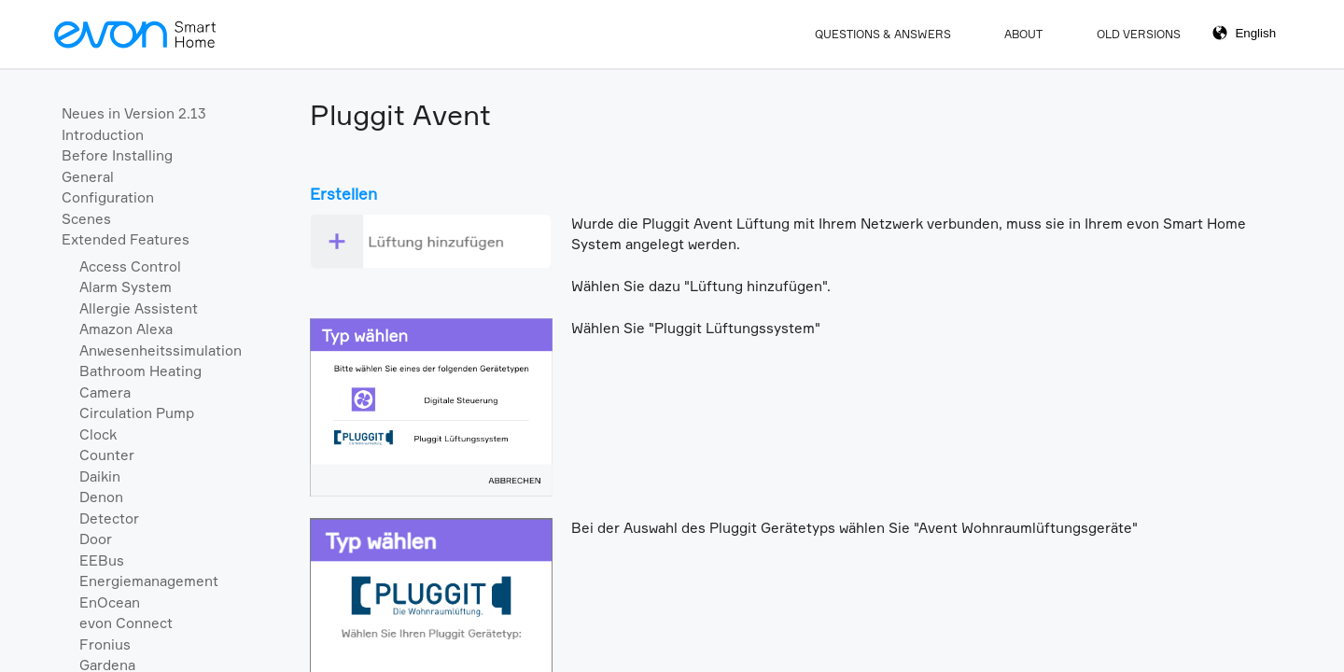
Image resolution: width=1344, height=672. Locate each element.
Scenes (86, 219)
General (88, 177)
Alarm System (125, 287)
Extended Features (125, 239)
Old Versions (1139, 34)
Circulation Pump (136, 413)
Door (95, 539)
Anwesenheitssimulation (160, 350)
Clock (98, 434)
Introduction (103, 135)
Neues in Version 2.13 (134, 113)
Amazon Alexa (126, 329)
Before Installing (117, 155)
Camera (105, 392)
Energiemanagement (148, 581)
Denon (101, 497)
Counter (106, 455)
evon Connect (126, 623)
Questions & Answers (883, 34)
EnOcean (109, 602)
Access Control (130, 266)
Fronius (105, 644)
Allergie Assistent (138, 308)
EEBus (101, 560)
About (1023, 34)
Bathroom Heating (140, 371)
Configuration (108, 197)
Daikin (99, 476)
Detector (109, 518)
